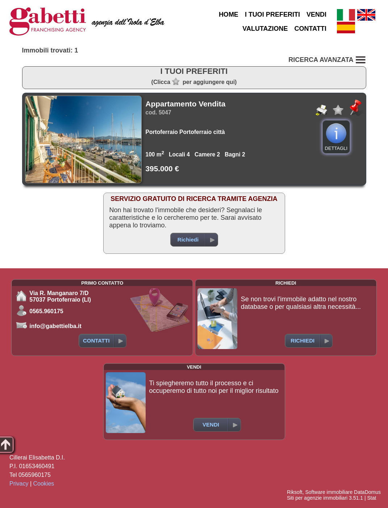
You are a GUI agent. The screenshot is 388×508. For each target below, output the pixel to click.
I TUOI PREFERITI (272, 14)
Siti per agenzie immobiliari (317, 498)
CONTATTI (310, 28)
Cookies (43, 483)
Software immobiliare (328, 492)
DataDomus (367, 492)
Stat (371, 498)
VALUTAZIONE (265, 28)
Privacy (18, 483)
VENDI (316, 14)
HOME (228, 14)
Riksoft (295, 492)
